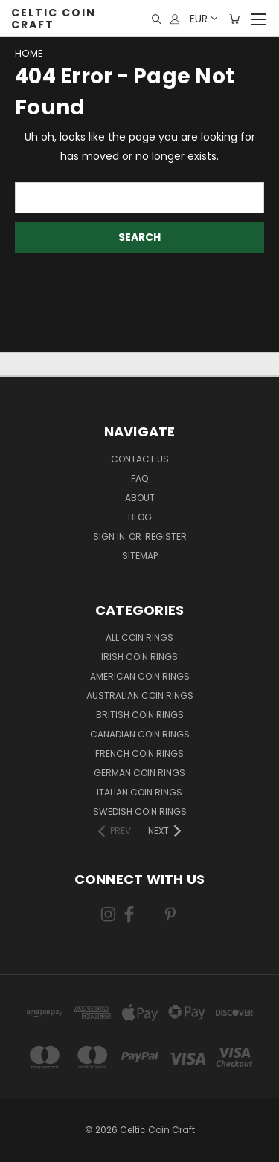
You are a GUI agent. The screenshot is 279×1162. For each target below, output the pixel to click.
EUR (203, 18)
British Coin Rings (140, 715)
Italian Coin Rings (139, 792)
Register (166, 536)
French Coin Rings (139, 753)
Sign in (110, 536)
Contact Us (140, 459)
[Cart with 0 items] (234, 19)
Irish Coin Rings (139, 657)
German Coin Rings (139, 772)
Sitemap (140, 555)
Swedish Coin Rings (140, 811)
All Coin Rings (139, 637)
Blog (140, 517)
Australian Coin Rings (139, 695)
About (140, 497)
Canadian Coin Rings (140, 734)
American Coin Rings (140, 676)
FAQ (139, 478)
